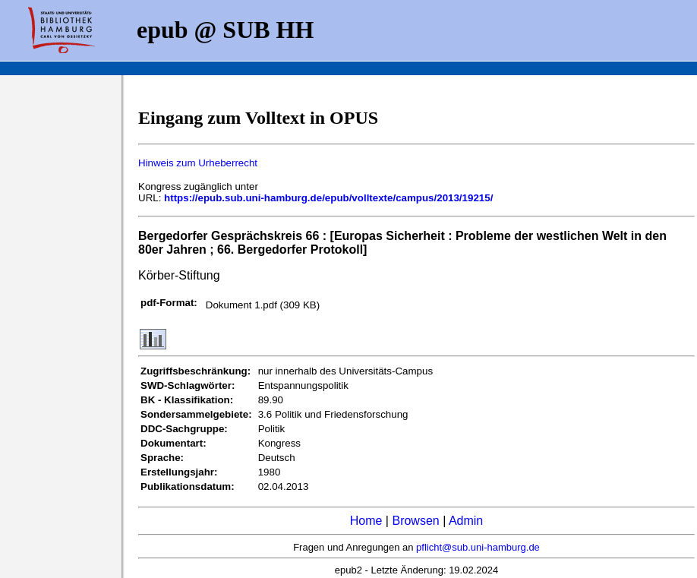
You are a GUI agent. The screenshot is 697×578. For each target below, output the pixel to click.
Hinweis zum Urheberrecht (197, 163)
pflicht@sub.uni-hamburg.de (478, 547)
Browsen (415, 520)
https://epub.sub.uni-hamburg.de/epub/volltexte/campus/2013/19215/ (328, 198)
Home (366, 520)
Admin (466, 520)
